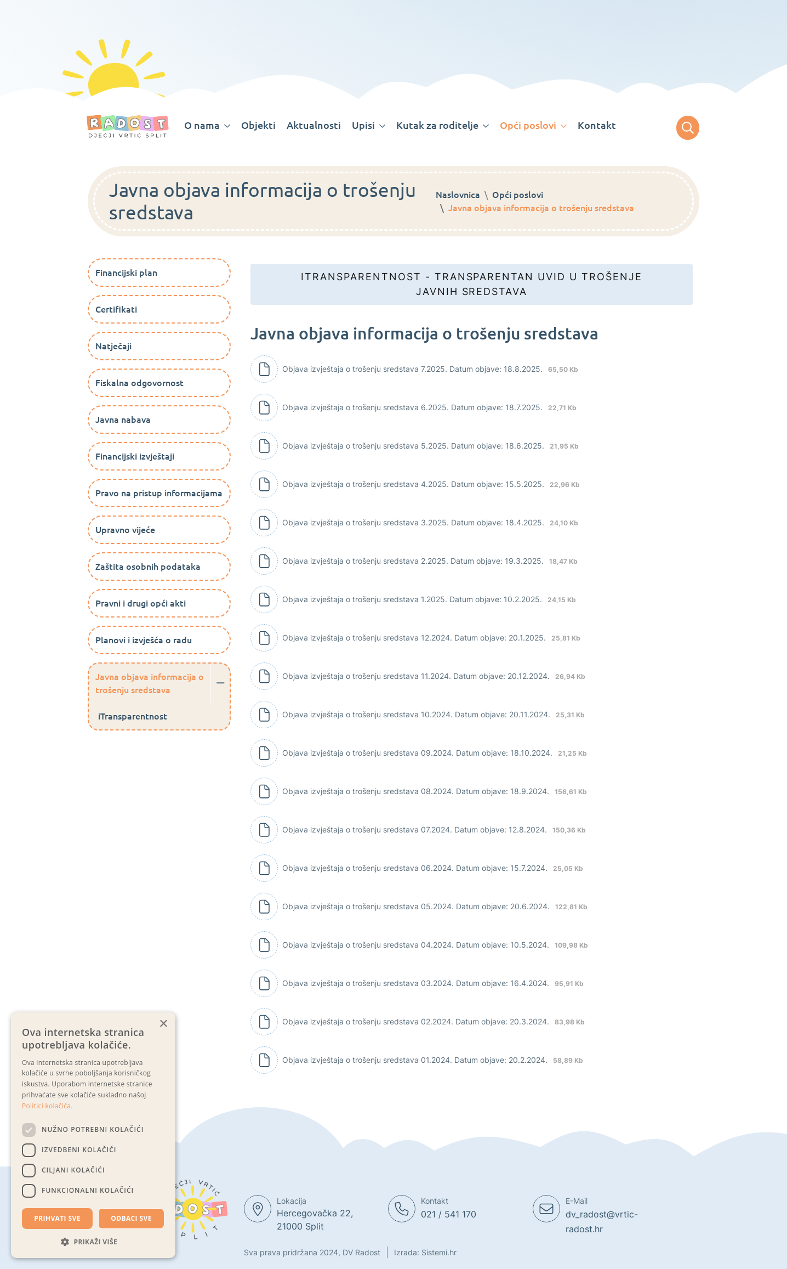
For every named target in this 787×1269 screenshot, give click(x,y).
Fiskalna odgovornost (139, 383)
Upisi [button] (363, 125)
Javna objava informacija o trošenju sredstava (149, 683)
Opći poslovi (517, 195)
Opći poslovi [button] (528, 125)
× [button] (163, 1024)
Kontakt (597, 125)
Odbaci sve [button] (131, 1218)
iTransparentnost (132, 716)
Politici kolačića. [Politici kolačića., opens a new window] (47, 1106)
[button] (93, 1241)
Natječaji (113, 346)
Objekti (258, 125)
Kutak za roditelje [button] (437, 125)
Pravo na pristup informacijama (159, 493)
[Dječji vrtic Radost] (128, 126)
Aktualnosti (314, 125)
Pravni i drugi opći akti (140, 603)
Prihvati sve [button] (57, 1218)
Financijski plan (126, 272)
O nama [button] (202, 125)
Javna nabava (123, 419)
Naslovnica (458, 195)
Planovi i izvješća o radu (143, 640)
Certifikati (116, 309)
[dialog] (93, 1135)
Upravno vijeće (125, 530)
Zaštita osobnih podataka (148, 566)
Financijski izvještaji (134, 456)
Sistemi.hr (439, 1252)
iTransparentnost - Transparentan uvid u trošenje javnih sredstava (471, 284)
